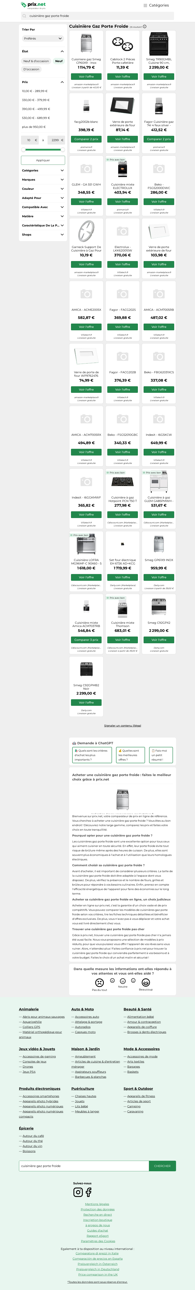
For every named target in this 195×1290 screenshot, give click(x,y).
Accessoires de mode (142, 1056)
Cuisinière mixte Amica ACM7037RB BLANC (86, 624)
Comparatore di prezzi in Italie (97, 1253)
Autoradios (83, 1027)
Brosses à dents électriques (146, 1032)
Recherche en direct (97, 1214)
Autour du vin (32, 1146)
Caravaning (135, 1111)
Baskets (132, 1072)
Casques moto (85, 1032)
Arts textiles (135, 1061)
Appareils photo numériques (43, 1106)
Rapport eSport (98, 1236)
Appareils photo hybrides (40, 1101)
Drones (28, 1066)
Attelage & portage (88, 1022)
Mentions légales (97, 1204)
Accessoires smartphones (41, 1096)
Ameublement (85, 1056)
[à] (55, 140)
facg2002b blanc (86, 122)
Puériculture (82, 1089)
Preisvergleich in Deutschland (97, 1269)
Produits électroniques (39, 1089)
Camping (134, 1106)
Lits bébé (81, 1106)
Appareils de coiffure (142, 1027)
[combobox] (101, 16)
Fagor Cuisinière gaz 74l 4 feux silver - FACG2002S (159, 123)
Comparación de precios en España (98, 1258)
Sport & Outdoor (138, 1089)
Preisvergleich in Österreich (97, 1264)
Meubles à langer (87, 1111)
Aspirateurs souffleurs (90, 1072)
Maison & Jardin (85, 1049)
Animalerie (29, 1009)
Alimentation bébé (140, 1017)
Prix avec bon (117, 159)
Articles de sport (139, 1101)
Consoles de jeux (34, 1061)
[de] (29, 140)
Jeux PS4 (29, 1072)
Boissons (29, 1151)
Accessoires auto (87, 1017)
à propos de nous (97, 1225)
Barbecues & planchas (90, 1077)
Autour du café (33, 1136)
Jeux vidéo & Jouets (37, 1049)
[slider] (23, 149)
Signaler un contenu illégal (122, 725)
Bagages (133, 1066)
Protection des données (98, 1209)
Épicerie (26, 1128)
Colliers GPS (31, 1027)
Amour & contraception (144, 1022)
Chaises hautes (85, 1096)
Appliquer (43, 160)
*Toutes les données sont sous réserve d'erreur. (98, 1281)
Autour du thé (33, 1141)
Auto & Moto (82, 1009)
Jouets (79, 1101)
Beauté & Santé (138, 1009)
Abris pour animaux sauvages (44, 1017)
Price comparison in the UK (98, 1274)
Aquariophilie (32, 1022)
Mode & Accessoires (142, 1049)
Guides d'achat (97, 1230)
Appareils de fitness (141, 1096)
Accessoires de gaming (39, 1056)
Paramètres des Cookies (98, 1241)
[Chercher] (24, 16)
